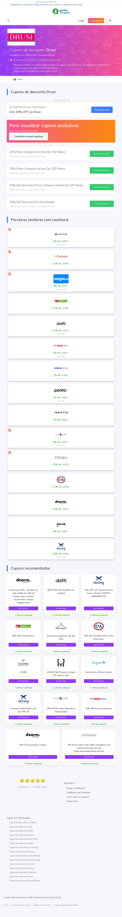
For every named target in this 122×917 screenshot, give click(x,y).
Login (81, 20)
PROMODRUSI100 (101, 187)
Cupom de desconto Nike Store (23, 839)
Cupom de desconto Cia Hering (23, 847)
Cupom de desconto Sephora (22, 872)
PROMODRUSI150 (101, 154)
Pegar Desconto (102, 110)
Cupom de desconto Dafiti (21, 831)
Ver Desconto (23, 608)
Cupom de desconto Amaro (21, 868)
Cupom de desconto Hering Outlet (24, 860)
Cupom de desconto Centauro (23, 822)
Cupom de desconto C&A (20, 826)
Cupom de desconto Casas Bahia (24, 880)
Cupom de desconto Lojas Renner (25, 855)
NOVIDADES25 (101, 204)
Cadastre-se (96, 20)
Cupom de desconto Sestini (21, 864)
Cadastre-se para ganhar (28, 136)
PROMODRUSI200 (101, 170)
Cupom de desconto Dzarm (21, 835)
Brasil (18, 79)
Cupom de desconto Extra (21, 876)
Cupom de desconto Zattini (21, 843)
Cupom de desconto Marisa (21, 851)
